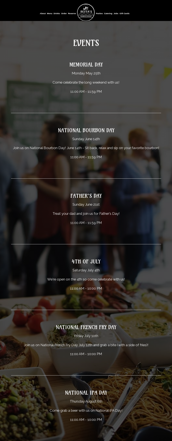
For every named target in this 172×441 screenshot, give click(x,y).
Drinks (57, 13)
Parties (99, 13)
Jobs (116, 13)
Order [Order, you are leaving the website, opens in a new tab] (64, 13)
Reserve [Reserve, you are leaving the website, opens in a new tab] (72, 13)
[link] (86, 12)
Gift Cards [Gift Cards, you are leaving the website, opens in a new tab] (124, 13)
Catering (108, 13)
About (43, 13)
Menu (49, 13)
